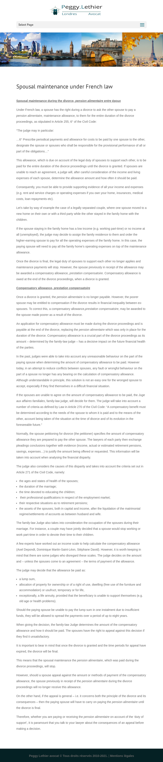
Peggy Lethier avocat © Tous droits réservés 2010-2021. (68, 756)
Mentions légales (122, 756)
